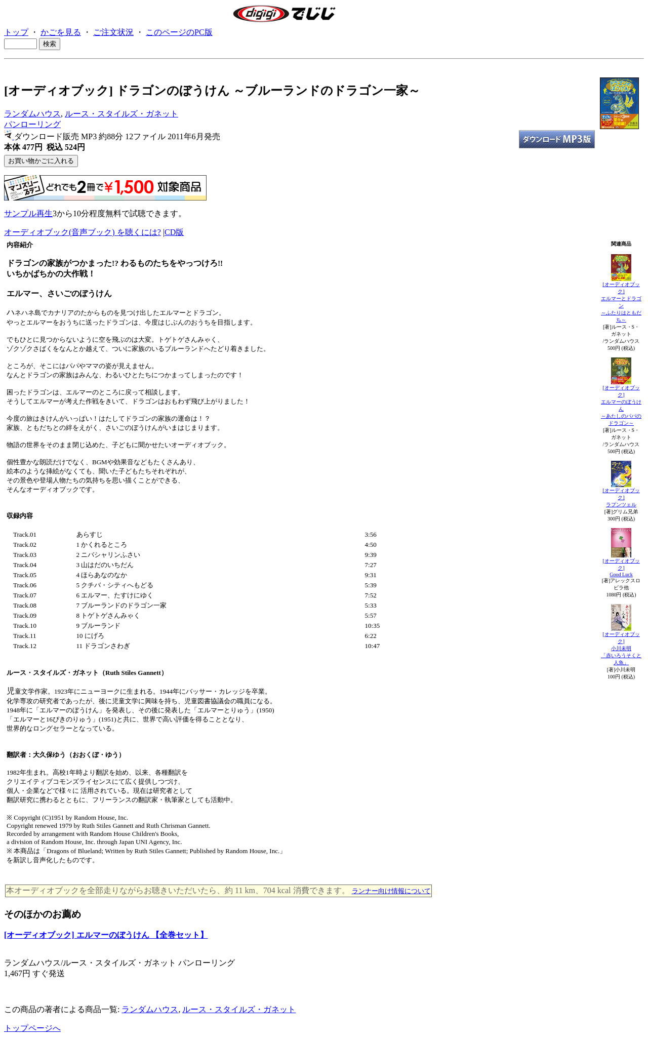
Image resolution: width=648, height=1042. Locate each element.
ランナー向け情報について (391, 891)
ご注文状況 (113, 32)
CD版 (174, 232)
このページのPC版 (179, 32)
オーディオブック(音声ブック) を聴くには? (82, 232)
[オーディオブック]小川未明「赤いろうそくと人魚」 (621, 648)
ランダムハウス (32, 113)
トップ (16, 32)
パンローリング (32, 124)
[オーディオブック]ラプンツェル (620, 497)
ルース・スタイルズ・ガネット (121, 113)
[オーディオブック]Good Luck (620, 567)
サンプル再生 (28, 213)
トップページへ (32, 1028)
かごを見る (60, 32)
